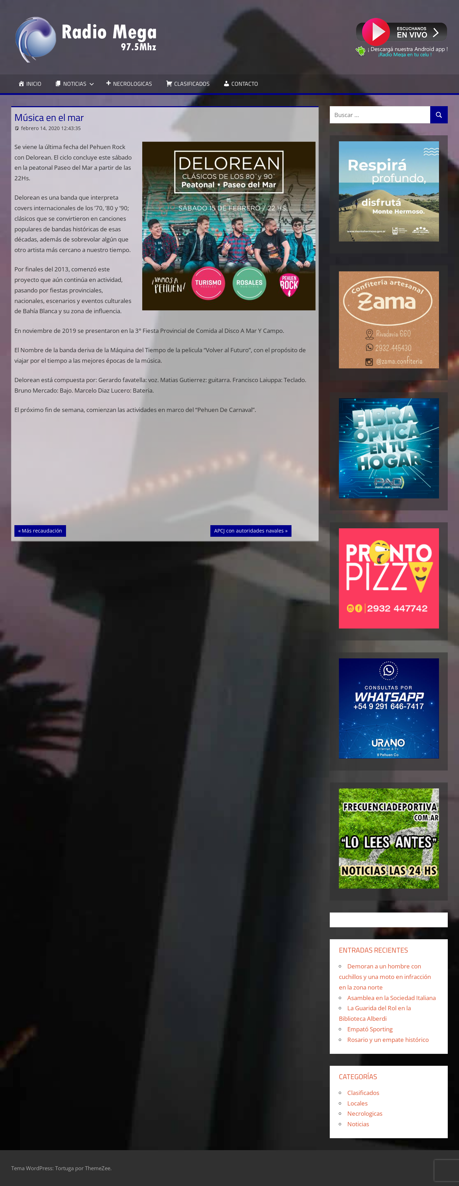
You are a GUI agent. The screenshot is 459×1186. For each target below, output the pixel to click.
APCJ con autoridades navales (249, 530)
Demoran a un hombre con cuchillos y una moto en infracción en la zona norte (385, 976)
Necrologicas (364, 1113)
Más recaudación (41, 530)
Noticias (358, 1124)
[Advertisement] (165, 473)
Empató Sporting (370, 1029)
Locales (357, 1103)
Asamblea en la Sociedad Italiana (391, 998)
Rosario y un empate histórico (388, 1040)
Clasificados (363, 1093)
